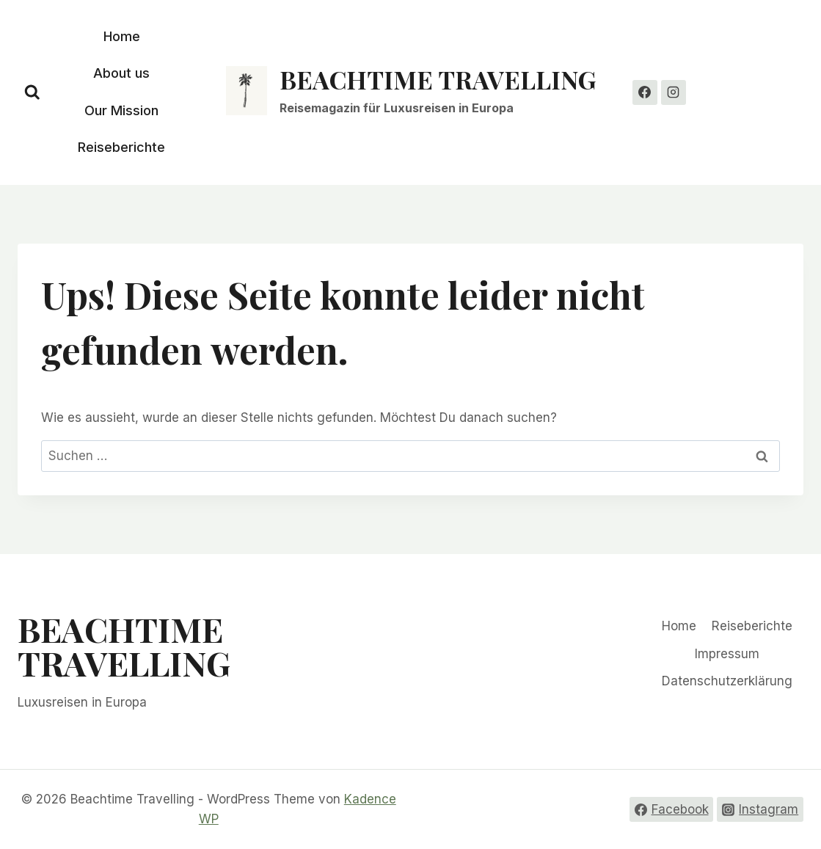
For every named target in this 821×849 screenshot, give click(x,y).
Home (121, 36)
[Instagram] (673, 92)
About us (121, 73)
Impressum (727, 653)
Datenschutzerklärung (727, 681)
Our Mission (121, 110)
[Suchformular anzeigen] (32, 92)
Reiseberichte (121, 147)
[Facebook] (644, 92)
